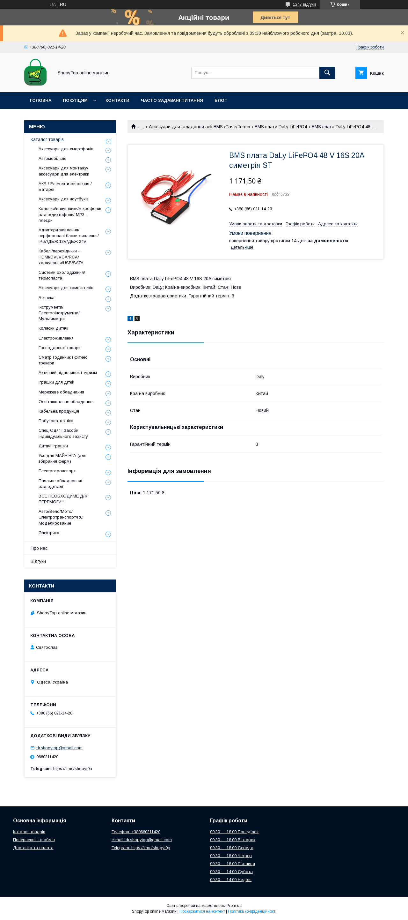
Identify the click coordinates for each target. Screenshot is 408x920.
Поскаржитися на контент (202, 911)
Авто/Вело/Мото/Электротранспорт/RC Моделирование (61, 517)
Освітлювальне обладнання (67, 401)
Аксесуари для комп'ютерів (66, 287)
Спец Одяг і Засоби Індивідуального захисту (63, 433)
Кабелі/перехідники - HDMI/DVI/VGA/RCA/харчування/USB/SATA (61, 257)
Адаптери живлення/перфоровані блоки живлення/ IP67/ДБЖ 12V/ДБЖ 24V (69, 236)
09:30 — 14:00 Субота (231, 871)
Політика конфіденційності (252, 911)
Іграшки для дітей (56, 382)
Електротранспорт (57, 470)
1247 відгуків (305, 4)
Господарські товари (60, 347)
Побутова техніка (56, 420)
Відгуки (38, 561)
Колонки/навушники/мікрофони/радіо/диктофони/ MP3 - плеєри (70, 214)
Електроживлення (56, 338)
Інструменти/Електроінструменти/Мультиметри (59, 313)
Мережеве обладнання (61, 392)
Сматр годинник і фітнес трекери (63, 360)
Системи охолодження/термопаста (62, 275)
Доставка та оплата (33, 847)
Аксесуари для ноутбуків (64, 199)
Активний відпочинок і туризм (68, 372)
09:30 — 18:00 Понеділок (234, 831)
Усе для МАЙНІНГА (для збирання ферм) (62, 458)
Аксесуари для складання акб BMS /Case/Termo (199, 126)
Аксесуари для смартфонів (66, 148)
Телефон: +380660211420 (136, 831)
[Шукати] (327, 73)
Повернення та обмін (34, 839)
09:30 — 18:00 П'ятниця (232, 863)
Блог (221, 100)
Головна (40, 100)
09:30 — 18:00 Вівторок (232, 839)
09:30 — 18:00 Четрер (231, 855)
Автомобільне (52, 158)
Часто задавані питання (172, 100)
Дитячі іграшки (53, 446)
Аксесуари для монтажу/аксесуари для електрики (64, 171)
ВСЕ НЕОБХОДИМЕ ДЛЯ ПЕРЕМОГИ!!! (64, 499)
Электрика (49, 532)
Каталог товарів (47, 139)
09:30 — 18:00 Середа (231, 847)
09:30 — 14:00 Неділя (230, 879)
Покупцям (75, 100)
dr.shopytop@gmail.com (59, 747)
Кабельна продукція (59, 411)
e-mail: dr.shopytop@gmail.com (142, 839)
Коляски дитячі (53, 328)
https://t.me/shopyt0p (72, 768)
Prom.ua (234, 905)
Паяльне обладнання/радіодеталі (60, 483)
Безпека (47, 297)
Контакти (117, 100)
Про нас (39, 548)
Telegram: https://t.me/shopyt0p (141, 847)
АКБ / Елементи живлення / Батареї (65, 186)
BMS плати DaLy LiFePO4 (281, 126)
